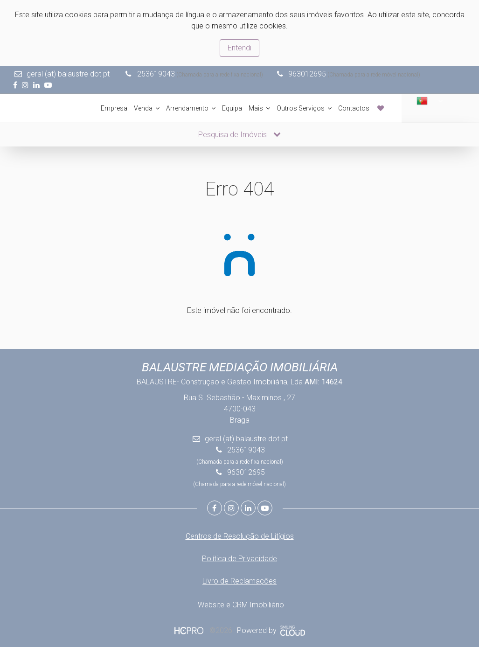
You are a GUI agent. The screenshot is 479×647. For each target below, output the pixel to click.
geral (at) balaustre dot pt (69, 74)
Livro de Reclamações (239, 580)
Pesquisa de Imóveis (239, 133)
